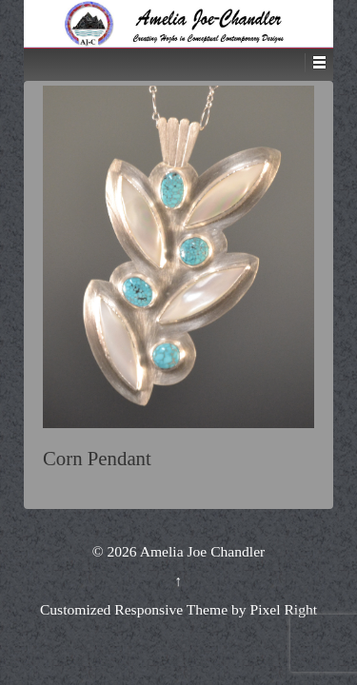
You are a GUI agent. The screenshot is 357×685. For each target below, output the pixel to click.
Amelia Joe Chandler (201, 551)
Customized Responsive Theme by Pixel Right (178, 609)
